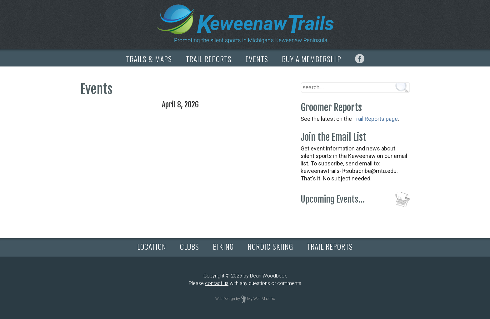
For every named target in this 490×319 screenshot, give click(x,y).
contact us (216, 283)
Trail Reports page (375, 118)
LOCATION (151, 246)
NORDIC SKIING (270, 246)
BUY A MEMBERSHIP (311, 58)
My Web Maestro (261, 299)
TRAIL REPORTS (209, 58)
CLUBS (189, 246)
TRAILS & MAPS (149, 58)
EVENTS (256, 58)
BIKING (223, 246)
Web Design (225, 299)
